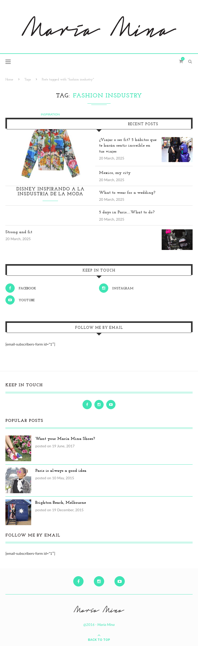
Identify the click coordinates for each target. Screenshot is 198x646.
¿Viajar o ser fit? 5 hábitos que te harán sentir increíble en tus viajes (127, 146)
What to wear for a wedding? (127, 193)
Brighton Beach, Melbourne (60, 503)
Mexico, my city (115, 173)
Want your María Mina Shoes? (65, 439)
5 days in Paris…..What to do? (127, 212)
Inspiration (50, 114)
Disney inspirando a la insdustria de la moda (50, 192)
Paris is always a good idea (60, 471)
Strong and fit (18, 232)
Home (9, 79)
